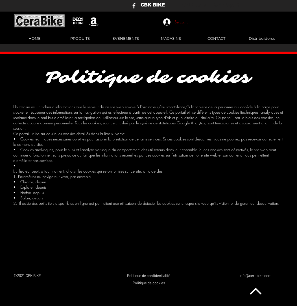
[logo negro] (78, 21)
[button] (80, 36)
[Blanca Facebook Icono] (133, 5)
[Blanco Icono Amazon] (94, 21)
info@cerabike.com (255, 276)
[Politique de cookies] (149, 283)
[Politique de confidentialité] (149, 276)
